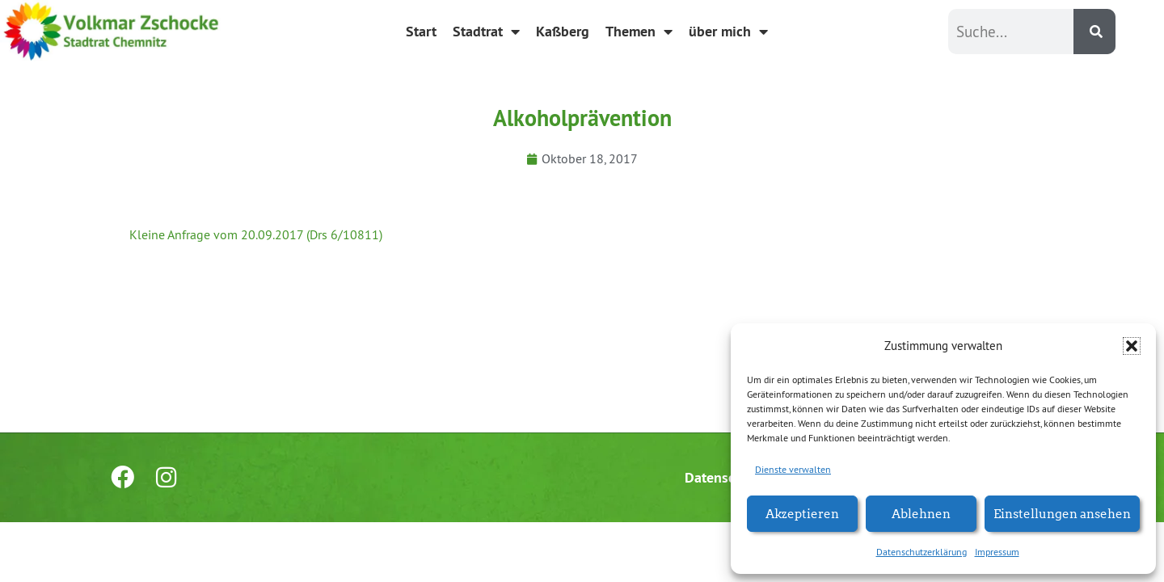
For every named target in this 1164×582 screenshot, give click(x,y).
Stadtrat (486, 31)
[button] (1132, 346)
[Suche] (1094, 31)
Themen (639, 31)
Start (421, 31)
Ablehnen (921, 513)
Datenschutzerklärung (921, 552)
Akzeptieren (802, 513)
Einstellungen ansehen (1062, 513)
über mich (728, 31)
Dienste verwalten (793, 469)
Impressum (997, 552)
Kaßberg (562, 31)
